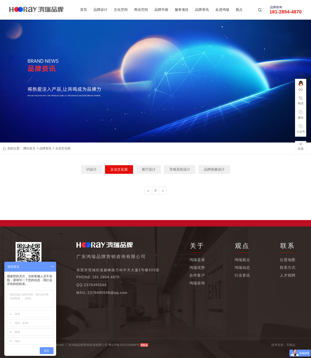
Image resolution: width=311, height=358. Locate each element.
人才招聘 (287, 275)
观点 (239, 9)
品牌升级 (161, 9)
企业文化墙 (62, 148)
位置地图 (287, 260)
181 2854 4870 (105, 277)
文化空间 (121, 9)
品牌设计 (100, 9)
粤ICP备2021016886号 (123, 345)
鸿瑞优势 (197, 268)
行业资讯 (242, 275)
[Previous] (148, 191)
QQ (300, 86)
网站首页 (29, 148)
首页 (83, 9)
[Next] (163, 191)
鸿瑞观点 (242, 260)
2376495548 (95, 285)
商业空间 (141, 9)
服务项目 (182, 9)
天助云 (290, 345)
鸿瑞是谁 (197, 260)
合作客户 (197, 275)
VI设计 (91, 169)
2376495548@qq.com (107, 293)
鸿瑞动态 (242, 268)
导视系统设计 (179, 169)
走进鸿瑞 (222, 9)
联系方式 (287, 268)
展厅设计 (149, 169)
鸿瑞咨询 (197, 283)
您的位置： (14, 148)
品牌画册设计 (214, 169)
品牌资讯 (202, 9)
